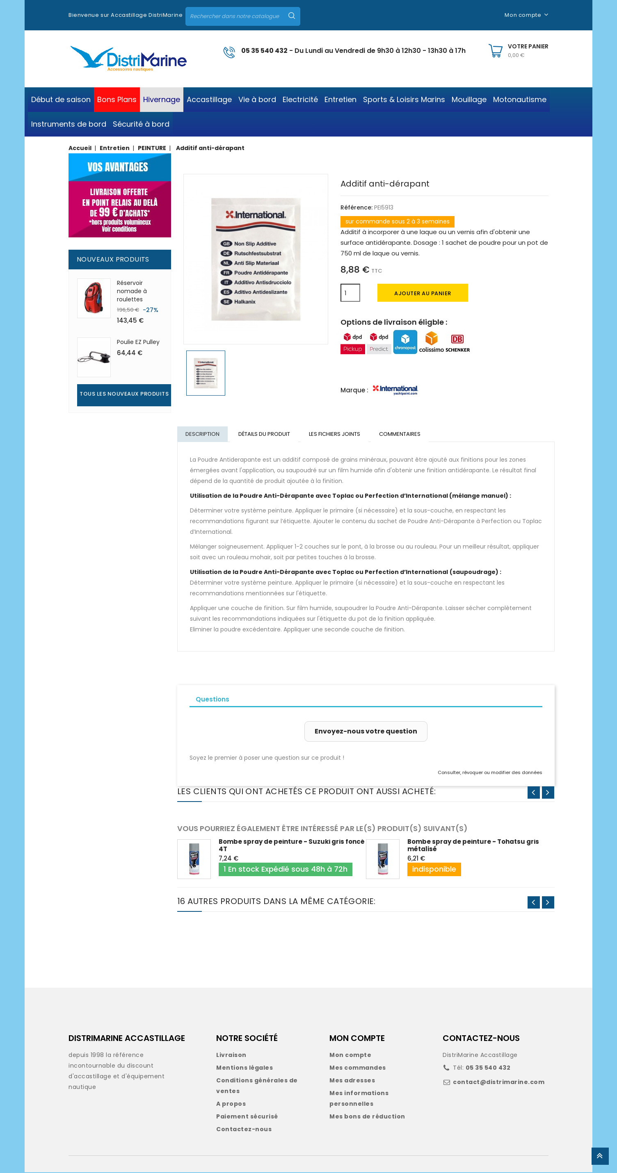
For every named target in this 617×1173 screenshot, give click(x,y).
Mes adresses (352, 1081)
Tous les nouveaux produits (124, 394)
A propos (231, 1104)
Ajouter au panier (422, 293)
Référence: (356, 207)
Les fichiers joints (336, 434)
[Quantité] (350, 293)
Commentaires (402, 434)
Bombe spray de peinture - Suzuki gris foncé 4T (292, 846)
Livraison (231, 1056)
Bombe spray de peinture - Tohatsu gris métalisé (473, 846)
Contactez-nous (244, 1130)
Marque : (354, 390)
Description (203, 434)
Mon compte (350, 1056)
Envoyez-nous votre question (366, 732)
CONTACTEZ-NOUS (481, 1039)
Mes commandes (357, 1068)
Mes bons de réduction (367, 1117)
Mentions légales (244, 1068)
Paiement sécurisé (247, 1117)
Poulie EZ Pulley (138, 342)
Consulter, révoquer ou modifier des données (490, 773)
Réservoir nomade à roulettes (132, 291)
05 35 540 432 (264, 50)
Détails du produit (265, 434)
